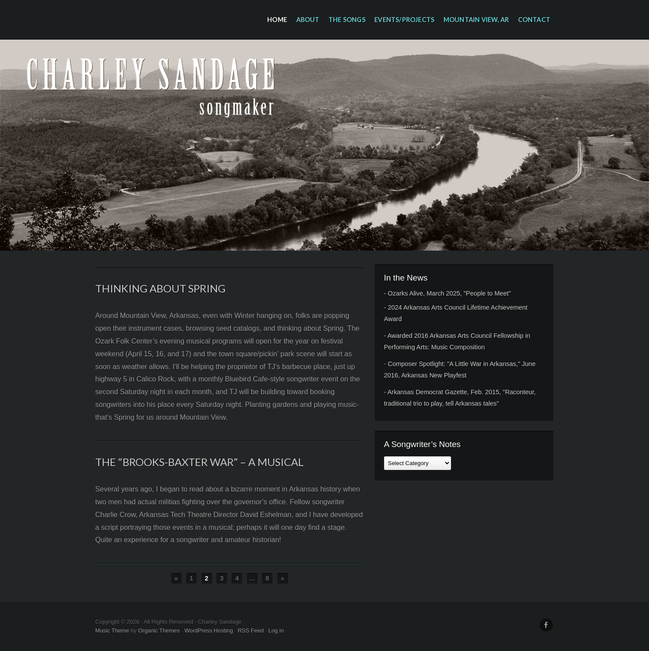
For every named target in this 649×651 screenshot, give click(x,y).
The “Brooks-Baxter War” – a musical (199, 461)
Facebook (546, 625)
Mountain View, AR (476, 19)
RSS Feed (251, 630)
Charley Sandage (324, 145)
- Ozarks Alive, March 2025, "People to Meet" (447, 293)
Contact (534, 19)
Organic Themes (158, 630)
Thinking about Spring (160, 288)
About (308, 19)
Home (277, 19)
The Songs (347, 19)
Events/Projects (404, 19)
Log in (276, 630)
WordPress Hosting (208, 630)
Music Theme (112, 630)
